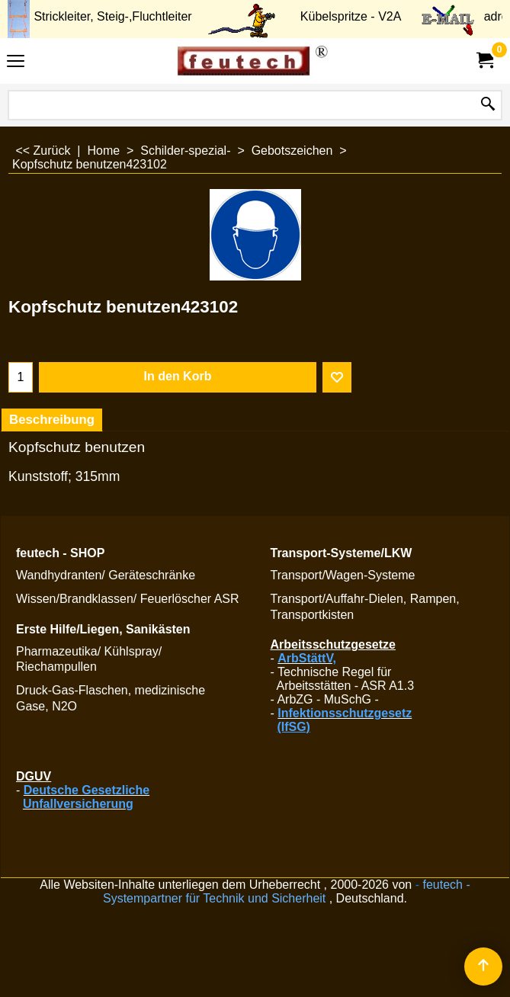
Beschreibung (52, 419)
